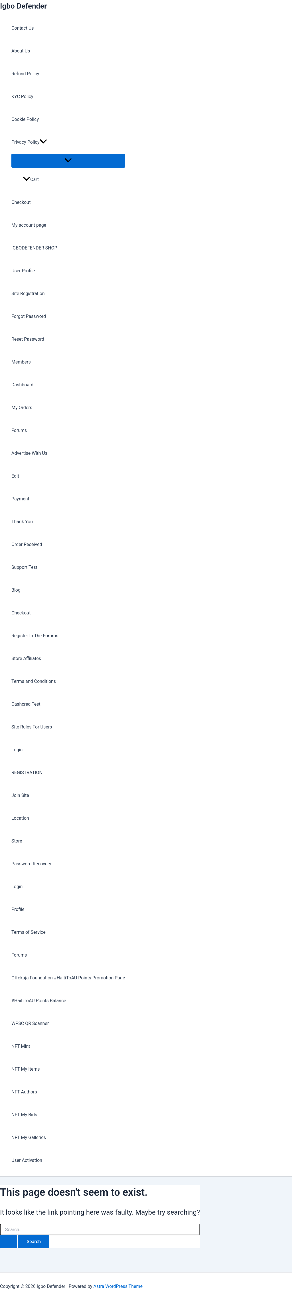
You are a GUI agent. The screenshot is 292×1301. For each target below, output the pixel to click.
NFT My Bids (24, 1114)
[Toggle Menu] (68, 161)
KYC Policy (22, 96)
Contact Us (22, 28)
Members (21, 362)
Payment (20, 499)
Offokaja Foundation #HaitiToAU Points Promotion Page (68, 978)
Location (20, 818)
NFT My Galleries (28, 1137)
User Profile (23, 270)
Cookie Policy (25, 119)
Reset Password (27, 339)
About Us (20, 51)
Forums (19, 430)
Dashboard (22, 384)
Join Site (20, 795)
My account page (28, 225)
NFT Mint (20, 1046)
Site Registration (28, 293)
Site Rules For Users (31, 727)
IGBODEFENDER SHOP (34, 248)
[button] (43, 142)
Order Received (26, 544)
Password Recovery (31, 863)
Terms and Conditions (33, 681)
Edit (15, 476)
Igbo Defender (23, 6)
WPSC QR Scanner (30, 1023)
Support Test (24, 567)
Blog (16, 590)
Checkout (21, 202)
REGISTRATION (26, 772)
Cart (31, 179)
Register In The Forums (34, 635)
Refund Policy (25, 73)
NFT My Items (25, 1069)
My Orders (21, 407)
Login (17, 749)
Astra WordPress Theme (117, 1286)
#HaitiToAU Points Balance (38, 1000)
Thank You (22, 521)
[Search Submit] (8, 1241)
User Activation (26, 1160)
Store (16, 841)
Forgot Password (28, 316)
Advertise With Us (29, 453)
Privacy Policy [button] (29, 142)
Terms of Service (28, 932)
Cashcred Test (25, 704)
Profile (18, 909)
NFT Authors (24, 1092)
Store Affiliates (26, 658)
